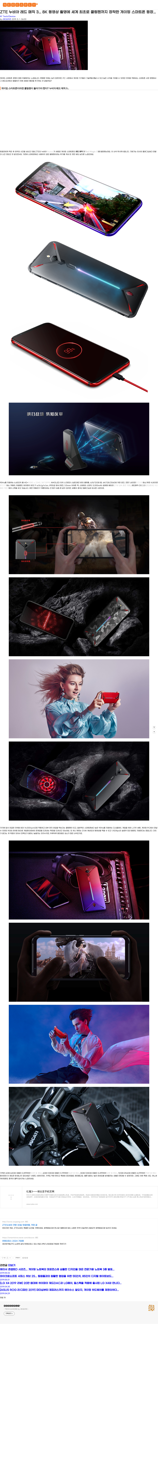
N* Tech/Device (7, 16)
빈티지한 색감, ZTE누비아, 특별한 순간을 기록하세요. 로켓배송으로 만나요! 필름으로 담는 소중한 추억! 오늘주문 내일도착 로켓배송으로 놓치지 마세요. (59, 1228)
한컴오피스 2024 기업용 (13, 1241)
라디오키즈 (7, 19)
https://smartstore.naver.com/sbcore (18, 1238)
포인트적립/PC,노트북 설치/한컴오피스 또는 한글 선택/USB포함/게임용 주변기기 (34, 1244)
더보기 (11, 1265)
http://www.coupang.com (13, 1222)
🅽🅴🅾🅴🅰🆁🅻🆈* (20, 5)
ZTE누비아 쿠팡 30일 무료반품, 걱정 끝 (19, 1225)
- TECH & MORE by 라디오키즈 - (16, 1309)
